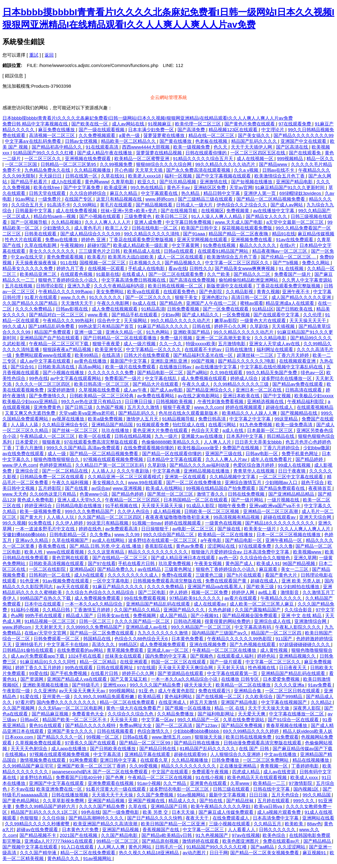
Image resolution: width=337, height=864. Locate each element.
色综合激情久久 (153, 731)
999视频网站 (122, 690)
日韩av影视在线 (72, 308)
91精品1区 (263, 308)
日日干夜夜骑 (292, 470)
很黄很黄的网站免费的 (228, 621)
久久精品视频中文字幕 (233, 476)
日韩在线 (202, 326)
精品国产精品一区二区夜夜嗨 (239, 233)
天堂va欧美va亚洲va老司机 (87, 413)
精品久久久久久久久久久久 (189, 765)
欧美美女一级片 (260, 528)
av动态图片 (195, 852)
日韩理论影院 (50, 285)
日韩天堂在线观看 (48, 193)
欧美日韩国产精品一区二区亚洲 (173, 823)
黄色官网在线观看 (71, 557)
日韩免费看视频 (183, 308)
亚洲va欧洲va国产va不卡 (275, 505)
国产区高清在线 (292, 146)
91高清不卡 (58, 204)
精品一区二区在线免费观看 (128, 702)
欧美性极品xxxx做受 (198, 447)
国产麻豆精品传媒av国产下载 (302, 748)
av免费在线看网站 (156, 395)
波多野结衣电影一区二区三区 (179, 789)
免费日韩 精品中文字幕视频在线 (35, 123)
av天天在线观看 (73, 586)
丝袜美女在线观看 (124, 656)
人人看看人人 (242, 829)
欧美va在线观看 (144, 291)
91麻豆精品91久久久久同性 (48, 661)
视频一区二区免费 (210, 592)
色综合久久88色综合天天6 (141, 638)
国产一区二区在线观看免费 (177, 274)
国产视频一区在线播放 (188, 708)
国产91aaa (194, 233)
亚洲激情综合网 (311, 621)
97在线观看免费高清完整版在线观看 (101, 441)
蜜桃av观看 (251, 303)
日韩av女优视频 (82, 141)
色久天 (220, 146)
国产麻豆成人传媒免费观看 (227, 812)
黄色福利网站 (178, 696)
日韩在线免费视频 (247, 494)
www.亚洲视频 (128, 488)
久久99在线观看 (227, 372)
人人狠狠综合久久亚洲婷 (236, 754)
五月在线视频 (19, 285)
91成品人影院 (201, 505)
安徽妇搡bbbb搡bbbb (24, 534)
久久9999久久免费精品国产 (95, 627)
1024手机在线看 (85, 656)
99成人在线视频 (295, 465)
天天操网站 (136, 320)
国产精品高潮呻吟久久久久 (97, 817)
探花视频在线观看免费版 (247, 227)
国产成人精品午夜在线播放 (105, 152)
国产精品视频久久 (184, 262)
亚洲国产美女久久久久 (70, 731)
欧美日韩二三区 (172, 216)
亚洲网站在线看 (318, 817)
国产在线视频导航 (180, 210)
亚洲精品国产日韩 (169, 806)
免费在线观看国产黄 (226, 580)
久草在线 (138, 806)
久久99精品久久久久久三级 (241, 384)
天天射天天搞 (231, 667)
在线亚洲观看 (134, 661)
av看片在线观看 (241, 598)
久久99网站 (85, 204)
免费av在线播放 (62, 239)
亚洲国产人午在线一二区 (212, 303)
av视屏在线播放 (68, 418)
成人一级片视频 (140, 343)
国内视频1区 (306, 789)
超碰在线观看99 (191, 754)
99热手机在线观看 (44, 615)
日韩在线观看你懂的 (206, 152)
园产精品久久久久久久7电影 (247, 361)
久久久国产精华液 (39, 852)
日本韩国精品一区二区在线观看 (196, 499)
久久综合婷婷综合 (88, 193)
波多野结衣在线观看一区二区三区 (163, 540)
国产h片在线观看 (245, 575)
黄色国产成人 (239, 563)
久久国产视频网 (19, 708)
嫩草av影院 (226, 320)
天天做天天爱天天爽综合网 (186, 667)
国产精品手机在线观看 (135, 314)
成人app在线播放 (69, 748)
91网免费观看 (84, 760)
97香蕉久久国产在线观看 (91, 742)
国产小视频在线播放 (64, 372)
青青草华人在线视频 (254, 470)
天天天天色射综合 (29, 748)
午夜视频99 (72, 245)
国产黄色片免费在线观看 (250, 123)
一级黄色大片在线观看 (263, 320)
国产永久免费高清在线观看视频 (198, 170)
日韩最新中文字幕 (34, 210)
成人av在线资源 (280, 771)
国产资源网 (32, 679)
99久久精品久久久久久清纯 (152, 233)
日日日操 (259, 794)
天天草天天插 (149, 170)
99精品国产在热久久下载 (46, 598)
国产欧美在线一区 (90, 123)
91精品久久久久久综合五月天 (203, 158)
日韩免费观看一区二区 (57, 638)
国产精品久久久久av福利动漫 (200, 465)
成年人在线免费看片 (272, 459)
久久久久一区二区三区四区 (43, 384)
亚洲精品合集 (248, 690)
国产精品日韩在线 (158, 748)
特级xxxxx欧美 (201, 343)
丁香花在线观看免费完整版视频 (141, 239)
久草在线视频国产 (71, 540)
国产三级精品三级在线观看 (206, 199)
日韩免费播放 (226, 760)
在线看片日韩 (105, 673)
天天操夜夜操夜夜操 (36, 262)
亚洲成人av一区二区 (168, 650)
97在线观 (146, 667)
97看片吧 (24, 702)
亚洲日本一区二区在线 (259, 389)
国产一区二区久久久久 (148, 297)
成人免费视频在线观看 (204, 378)
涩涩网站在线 (221, 546)
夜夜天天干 (198, 817)
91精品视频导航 (179, 418)
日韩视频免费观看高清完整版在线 (168, 580)
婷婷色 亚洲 (93, 239)
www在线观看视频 (66, 551)
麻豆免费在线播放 (57, 129)
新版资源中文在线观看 (229, 285)
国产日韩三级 (79, 407)
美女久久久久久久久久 (52, 251)
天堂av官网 (241, 187)
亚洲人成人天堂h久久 (79, 499)
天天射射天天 (49, 627)
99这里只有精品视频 (108, 522)
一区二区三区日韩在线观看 (293, 690)
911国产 (284, 638)
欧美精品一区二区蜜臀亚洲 (142, 158)
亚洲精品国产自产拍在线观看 (50, 337)
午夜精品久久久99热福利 (69, 320)
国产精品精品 (317, 841)
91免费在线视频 (220, 245)
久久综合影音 (299, 609)
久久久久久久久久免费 (111, 372)
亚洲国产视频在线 (147, 800)
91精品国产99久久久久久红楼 (44, 152)
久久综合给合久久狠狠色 (265, 557)
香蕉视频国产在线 (161, 829)
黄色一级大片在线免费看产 (134, 708)
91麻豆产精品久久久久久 (164, 326)
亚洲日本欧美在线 (242, 395)
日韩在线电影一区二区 (155, 227)
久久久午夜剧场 (133, 470)
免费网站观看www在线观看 (43, 355)
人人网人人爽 (111, 846)
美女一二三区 (295, 569)
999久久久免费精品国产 (90, 511)
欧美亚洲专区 (109, 349)
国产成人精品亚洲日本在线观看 (183, 557)
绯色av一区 (312, 372)
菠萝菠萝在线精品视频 (159, 152)
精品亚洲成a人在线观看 (290, 303)
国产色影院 (211, 291)
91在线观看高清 (103, 146)
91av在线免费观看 (295, 239)
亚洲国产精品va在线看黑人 (216, 586)
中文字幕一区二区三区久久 (274, 661)
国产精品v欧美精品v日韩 (167, 835)
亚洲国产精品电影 (295, 181)
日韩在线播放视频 (70, 794)
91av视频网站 (191, 794)
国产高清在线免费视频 (192, 280)
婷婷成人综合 (244, 378)
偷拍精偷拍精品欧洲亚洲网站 (249, 280)
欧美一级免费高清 (295, 424)
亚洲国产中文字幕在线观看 (57, 783)
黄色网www (97, 181)
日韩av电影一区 (262, 453)
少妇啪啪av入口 (282, 482)
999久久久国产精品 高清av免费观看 (84, 447)
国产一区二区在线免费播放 (194, 482)
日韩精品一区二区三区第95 (69, 164)
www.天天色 (14, 494)
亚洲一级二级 (88, 332)
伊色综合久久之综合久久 (242, 204)
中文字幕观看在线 (160, 193)
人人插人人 (102, 470)
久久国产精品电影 (120, 835)
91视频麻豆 (160, 123)
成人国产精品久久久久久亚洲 (301, 297)
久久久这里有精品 (106, 551)
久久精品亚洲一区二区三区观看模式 (125, 476)
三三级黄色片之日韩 (100, 251)
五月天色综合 (285, 794)
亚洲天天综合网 (315, 517)
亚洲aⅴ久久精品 (32, 540)
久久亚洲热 (45, 690)
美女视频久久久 (109, 482)
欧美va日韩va (268, 806)
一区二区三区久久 (43, 158)
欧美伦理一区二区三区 (198, 123)
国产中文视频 (277, 395)
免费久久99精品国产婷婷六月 (46, 806)
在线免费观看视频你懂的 (149, 447)
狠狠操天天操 (209, 736)
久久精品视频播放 (93, 170)
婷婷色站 (267, 656)
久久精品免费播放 (176, 713)
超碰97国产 (99, 245)
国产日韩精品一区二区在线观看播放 (120, 337)
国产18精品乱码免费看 (52, 326)
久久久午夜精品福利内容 (119, 285)
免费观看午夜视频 (211, 771)
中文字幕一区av (158, 719)
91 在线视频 (292, 268)
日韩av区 (30, 719)
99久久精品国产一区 (198, 719)
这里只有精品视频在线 (119, 199)
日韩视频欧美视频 (175, 401)
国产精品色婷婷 (128, 494)
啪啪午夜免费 (232, 505)
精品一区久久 (320, 158)
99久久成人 (14, 326)
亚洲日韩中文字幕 (119, 760)
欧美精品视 (150, 696)
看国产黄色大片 (281, 575)
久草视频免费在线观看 (38, 742)
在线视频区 (212, 210)
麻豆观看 (268, 569)
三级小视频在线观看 (230, 823)
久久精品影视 (240, 291)
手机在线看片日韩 (137, 563)
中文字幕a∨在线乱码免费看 (34, 141)
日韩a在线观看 (179, 251)
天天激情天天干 (77, 303)
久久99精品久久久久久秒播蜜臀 (38, 823)
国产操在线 (229, 528)
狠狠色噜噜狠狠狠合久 (57, 459)
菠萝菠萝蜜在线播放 (164, 135)
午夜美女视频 (208, 563)
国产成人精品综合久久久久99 (91, 233)
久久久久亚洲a (290, 684)
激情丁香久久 (211, 494)
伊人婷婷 (179, 592)
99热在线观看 (79, 667)
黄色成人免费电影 (36, 499)
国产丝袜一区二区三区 (75, 430)
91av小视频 (149, 783)
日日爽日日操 (139, 401)
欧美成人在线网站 (165, 488)
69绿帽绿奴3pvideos (300, 193)
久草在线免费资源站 (244, 719)
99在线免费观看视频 (145, 598)
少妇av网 (170, 314)
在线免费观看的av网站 (80, 650)
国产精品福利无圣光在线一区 (203, 355)
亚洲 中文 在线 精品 (302, 615)
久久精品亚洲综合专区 (65, 424)
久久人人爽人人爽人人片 (306, 528)
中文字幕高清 (107, 754)
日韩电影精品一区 (68, 534)
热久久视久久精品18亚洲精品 (149, 852)
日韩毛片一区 (169, 846)
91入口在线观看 (78, 846)
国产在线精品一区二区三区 (120, 557)
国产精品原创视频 (161, 841)
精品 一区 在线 (230, 708)
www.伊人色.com (19, 465)
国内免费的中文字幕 (166, 656)
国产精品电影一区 (244, 540)
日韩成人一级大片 (195, 204)
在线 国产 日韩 (254, 748)
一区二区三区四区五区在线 (258, 152)
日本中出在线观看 (43, 603)
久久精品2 (322, 702)
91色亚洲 (30, 580)
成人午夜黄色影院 (177, 690)
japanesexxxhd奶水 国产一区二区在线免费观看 (100, 771)
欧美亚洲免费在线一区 (59, 789)
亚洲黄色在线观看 (209, 783)
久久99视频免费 (117, 164)
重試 (33, 55)
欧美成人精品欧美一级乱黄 (141, 245)
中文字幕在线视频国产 (284, 702)
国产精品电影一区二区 (160, 372)
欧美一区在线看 (95, 436)
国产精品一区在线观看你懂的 (172, 453)
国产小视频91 (205, 615)
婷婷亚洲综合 (38, 505)
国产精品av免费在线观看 (298, 384)
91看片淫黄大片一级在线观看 (116, 789)
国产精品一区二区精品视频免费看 (271, 199)
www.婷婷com (160, 199)
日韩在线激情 (239, 349)
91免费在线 (40, 522)
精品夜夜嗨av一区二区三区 (280, 251)
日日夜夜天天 (293, 667)
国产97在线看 (102, 563)
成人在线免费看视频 (77, 210)
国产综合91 (23, 366)
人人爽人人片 (218, 441)
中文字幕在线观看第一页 (233, 673)
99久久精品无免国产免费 (272, 372)
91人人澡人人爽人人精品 (217, 216)
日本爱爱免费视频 (282, 679)
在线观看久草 (154, 760)
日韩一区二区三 (95, 621)
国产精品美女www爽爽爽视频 (245, 268)
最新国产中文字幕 (129, 361)
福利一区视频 (178, 175)
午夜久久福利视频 (71, 482)
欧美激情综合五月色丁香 (280, 175)
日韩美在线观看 (41, 233)
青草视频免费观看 (126, 650)
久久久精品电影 (271, 337)
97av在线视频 (246, 835)
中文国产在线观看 (170, 771)
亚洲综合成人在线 (273, 621)
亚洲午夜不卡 (296, 291)
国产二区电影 (152, 592)
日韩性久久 (200, 268)
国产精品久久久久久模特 (91, 725)
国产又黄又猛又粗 (129, 679)
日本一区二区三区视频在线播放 (289, 534)
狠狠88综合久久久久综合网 (164, 164)
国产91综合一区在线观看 (294, 719)
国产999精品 (289, 696)
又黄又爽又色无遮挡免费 (30, 413)
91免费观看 (287, 736)
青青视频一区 (274, 765)
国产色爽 (115, 777)
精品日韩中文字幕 (222, 193)
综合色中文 (109, 320)
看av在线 (177, 268)
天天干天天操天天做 (269, 708)
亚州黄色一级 (56, 696)
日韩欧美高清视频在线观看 (57, 563)
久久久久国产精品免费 (102, 806)
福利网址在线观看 (275, 349)
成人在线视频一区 (255, 158)
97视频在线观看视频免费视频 (114, 459)
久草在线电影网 (41, 245)
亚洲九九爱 (79, 285)
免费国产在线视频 (241, 447)
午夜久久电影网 (113, 303)
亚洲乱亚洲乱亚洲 (169, 361)
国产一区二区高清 (174, 725)
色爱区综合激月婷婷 (254, 465)
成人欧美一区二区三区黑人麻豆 (262, 603)
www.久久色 (74, 297)
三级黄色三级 (209, 575)
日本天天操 (184, 812)
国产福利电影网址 (216, 713)
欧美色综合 (275, 835)
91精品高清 (153, 308)
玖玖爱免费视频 (175, 563)
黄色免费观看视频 (65, 256)
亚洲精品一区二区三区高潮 (271, 511)
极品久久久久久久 (258, 245)
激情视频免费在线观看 (43, 760)
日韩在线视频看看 (116, 731)
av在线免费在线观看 (23, 453)
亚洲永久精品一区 (124, 332)
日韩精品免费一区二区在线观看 (52, 476)
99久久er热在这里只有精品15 (91, 401)
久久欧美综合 (259, 696)
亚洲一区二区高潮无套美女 (224, 337)
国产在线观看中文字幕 (276, 314)
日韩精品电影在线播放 (79, 505)
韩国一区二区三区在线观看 (179, 661)
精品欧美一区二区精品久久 (129, 141)
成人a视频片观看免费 (279, 812)
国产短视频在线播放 (252, 181)
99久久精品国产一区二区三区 (201, 627)
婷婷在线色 (91, 528)
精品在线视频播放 (311, 760)
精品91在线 (284, 233)
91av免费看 (320, 684)
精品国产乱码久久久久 (254, 141)
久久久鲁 (284, 546)
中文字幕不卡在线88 (68, 644)
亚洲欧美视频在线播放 (46, 684)
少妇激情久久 (57, 227)
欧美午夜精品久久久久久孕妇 (221, 806)
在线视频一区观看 (107, 268)
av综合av (100, 488)
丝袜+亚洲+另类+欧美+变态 (129, 210)
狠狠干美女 (187, 297)
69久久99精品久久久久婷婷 (251, 731)
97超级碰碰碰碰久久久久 (305, 644)
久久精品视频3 (67, 222)
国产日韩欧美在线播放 (113, 748)
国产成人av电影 (167, 389)
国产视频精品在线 (299, 413)
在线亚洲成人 (173, 702)
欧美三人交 (117, 227)
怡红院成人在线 (189, 424)
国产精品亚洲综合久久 (209, 389)
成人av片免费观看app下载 (38, 656)
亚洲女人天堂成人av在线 (275, 343)
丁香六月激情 (29, 447)
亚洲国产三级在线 (224, 453)
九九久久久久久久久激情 (163, 632)
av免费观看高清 (122, 528)
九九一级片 (167, 436)
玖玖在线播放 (116, 430)
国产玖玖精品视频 (178, 181)
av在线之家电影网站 (199, 395)
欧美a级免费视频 (106, 418)
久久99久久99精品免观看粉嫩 (104, 696)
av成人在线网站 (109, 540)
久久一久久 (171, 343)
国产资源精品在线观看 (181, 673)
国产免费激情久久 (48, 395)
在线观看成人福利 (236, 656)
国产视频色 (202, 656)
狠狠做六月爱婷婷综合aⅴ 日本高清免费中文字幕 (241, 551)
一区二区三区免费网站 (266, 760)
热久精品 (191, 193)
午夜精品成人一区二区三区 (48, 436)
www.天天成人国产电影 (239, 222)
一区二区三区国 (21, 164)
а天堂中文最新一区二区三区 (295, 222)
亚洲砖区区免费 (210, 187)
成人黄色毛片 (88, 227)
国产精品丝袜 (240, 800)
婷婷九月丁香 (70, 268)
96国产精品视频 (299, 563)
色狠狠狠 (29, 817)
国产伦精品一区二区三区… (289, 256)
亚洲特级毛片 (29, 644)
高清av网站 (90, 366)
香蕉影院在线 (159, 546)
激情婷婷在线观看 (201, 841)
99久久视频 (14, 522)
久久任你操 (54, 817)
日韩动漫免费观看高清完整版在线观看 (263, 742)
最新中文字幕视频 (228, 794)
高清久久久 (104, 644)
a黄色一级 (130, 135)
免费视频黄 (238, 210)
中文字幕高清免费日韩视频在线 (134, 280)
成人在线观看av (210, 603)
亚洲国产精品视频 (107, 800)
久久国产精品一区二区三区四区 (110, 517)
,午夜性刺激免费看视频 (220, 401)
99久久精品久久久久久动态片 (225, 164)
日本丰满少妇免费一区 (151, 129)
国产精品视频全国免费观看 (250, 615)
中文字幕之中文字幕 (250, 418)
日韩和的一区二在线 (50, 575)
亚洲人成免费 (148, 222)
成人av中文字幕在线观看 (46, 361)
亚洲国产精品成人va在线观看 (77, 679)
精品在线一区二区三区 (211, 135)
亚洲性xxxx (115, 684)
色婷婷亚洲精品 (56, 465)
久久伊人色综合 (134, 511)
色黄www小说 (94, 494)
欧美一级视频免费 (192, 146)
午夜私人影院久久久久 (298, 627)
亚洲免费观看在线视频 (111, 783)
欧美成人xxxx (304, 777)
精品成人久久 (182, 800)
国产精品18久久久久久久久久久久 (280, 522)
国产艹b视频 (286, 262)
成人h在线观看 (67, 181)
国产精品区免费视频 (242, 725)
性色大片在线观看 (24, 239)
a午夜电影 (211, 540)
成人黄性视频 (274, 650)
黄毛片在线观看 (116, 204)
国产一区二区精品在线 (65, 470)
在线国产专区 (79, 199)
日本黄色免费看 (188, 638)
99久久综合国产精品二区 (169, 534)
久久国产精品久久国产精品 (30, 303)
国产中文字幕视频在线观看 (224, 175)
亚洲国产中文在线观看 (304, 141)
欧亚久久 (147, 181)
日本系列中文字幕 (245, 436)
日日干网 (219, 852)
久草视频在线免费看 (100, 389)
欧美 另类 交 (156, 812)
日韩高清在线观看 (304, 389)
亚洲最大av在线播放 (202, 436)
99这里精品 (286, 418)
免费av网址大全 (136, 725)
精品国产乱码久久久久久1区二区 (45, 812)
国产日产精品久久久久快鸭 (155, 817)
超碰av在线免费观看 (37, 829)
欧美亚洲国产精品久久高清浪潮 (105, 823)
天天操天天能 (124, 719)
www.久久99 (127, 534)
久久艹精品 (175, 783)
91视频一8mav (147, 522)
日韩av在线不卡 (279, 170)
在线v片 (288, 245)
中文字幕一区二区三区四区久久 (237, 262)
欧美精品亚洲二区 (39, 274)
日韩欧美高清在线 (57, 366)
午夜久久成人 (196, 384)
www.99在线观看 (146, 482)
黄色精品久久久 (64, 858)
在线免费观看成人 (231, 817)
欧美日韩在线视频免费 (249, 736)
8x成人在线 (145, 303)
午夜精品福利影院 (306, 401)
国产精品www (274, 164)
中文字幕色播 (166, 470)
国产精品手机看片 (29, 181)
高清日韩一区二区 (250, 297)
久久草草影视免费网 (64, 800)
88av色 (314, 823)
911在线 (68, 262)
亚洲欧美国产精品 (192, 332)
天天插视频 (284, 326)
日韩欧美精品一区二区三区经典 (102, 395)
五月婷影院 (50, 488)
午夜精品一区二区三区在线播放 (224, 650)
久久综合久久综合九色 (131, 713)
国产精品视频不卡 (38, 835)
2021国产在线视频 (79, 835)
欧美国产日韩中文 (200, 227)
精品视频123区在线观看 (234, 129)
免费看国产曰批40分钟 (79, 777)
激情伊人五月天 (143, 418)
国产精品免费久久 (116, 569)
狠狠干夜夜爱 (106, 343)
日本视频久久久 (145, 262)
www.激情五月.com (172, 736)
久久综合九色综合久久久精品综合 (100, 592)
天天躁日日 (51, 175)
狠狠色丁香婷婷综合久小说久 (68, 280)
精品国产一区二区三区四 (277, 632)
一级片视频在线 (283, 499)
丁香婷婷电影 (305, 765)
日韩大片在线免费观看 (147, 355)
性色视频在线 (262, 667)
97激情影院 (301, 783)
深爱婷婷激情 (61, 389)
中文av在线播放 (281, 754)
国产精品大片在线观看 (156, 384)
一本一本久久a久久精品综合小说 (185, 679)
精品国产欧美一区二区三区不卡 (75, 719)
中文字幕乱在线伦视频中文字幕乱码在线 (282, 366)
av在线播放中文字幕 (274, 210)
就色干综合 (313, 482)
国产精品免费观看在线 (282, 488)
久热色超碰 (220, 609)
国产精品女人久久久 (267, 216)
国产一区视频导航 (29, 222)
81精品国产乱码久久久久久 (208, 748)
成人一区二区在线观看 (180, 256)
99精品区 (128, 644)
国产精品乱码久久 (137, 413)
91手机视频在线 (122, 505)
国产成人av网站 (287, 204)
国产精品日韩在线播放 (197, 742)
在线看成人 (134, 274)
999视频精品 (290, 158)
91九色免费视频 (256, 424)
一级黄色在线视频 (224, 522)
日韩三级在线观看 (232, 789)
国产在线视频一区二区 (219, 696)
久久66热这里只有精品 (53, 494)
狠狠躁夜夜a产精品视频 (67, 349)
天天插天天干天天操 (113, 794)
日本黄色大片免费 (81, 829)
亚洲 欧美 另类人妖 (301, 580)
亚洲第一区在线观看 (186, 476)
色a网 (16, 615)
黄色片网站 (140, 846)
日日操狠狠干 (155, 528)
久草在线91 (113, 175)
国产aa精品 (263, 846)
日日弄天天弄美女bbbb (259, 441)
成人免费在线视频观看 (115, 308)
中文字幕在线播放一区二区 (297, 713)
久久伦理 (313, 314)
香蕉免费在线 (52, 546)
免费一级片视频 (176, 337)
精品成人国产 (80, 615)
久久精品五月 (268, 823)
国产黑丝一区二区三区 (170, 494)
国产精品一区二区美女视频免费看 (265, 852)
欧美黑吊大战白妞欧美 (131, 256)
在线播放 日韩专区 (240, 679)
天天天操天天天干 (308, 320)
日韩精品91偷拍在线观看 (28, 650)
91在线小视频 (210, 777)
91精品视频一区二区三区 (50, 621)
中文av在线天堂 (27, 256)
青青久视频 (268, 291)
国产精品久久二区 (252, 274)
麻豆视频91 (315, 852)
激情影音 (290, 592)
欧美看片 (96, 256)
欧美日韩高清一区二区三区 (102, 384)
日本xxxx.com (19, 736)
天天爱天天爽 (252, 713)
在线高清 (111, 355)
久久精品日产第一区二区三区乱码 (110, 465)
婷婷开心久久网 (230, 326)
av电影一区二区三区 (193, 528)
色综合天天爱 (205, 430)
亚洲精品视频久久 (298, 656)
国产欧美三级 (260, 586)
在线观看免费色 (179, 291)
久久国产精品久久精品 (137, 609)
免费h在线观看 (177, 575)
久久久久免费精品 (34, 308)
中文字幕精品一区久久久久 (154, 349)
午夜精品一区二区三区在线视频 (160, 777)
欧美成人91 (268, 563)
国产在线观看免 (305, 152)
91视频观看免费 (153, 424)
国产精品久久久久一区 (60, 736)
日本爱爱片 (27, 441)
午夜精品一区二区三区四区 (133, 499)
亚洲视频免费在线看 (252, 239)
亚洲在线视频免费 (208, 644)
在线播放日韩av (176, 366)
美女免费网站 (110, 291)
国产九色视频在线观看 (253, 644)
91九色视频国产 (212, 835)
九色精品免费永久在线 (47, 170)
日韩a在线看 (136, 736)
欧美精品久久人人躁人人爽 (250, 413)
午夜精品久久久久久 (281, 598)
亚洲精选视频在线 (266, 401)
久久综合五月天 (28, 204)
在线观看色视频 (77, 274)
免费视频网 (145, 615)
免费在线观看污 (214, 690)
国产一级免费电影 (121, 812)
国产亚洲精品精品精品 (291, 494)
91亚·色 (147, 690)
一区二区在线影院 (48, 569)
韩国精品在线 (97, 638)
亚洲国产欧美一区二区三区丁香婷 (92, 765)
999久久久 (304, 800)
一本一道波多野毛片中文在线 (45, 528)
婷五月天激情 (204, 702)
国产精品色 (172, 303)
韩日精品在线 (281, 436)
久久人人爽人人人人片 (108, 222)
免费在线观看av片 (282, 841)
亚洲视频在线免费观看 (88, 158)
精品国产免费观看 (53, 332)
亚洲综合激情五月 (244, 482)
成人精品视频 (167, 511)
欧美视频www (308, 551)
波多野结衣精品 (36, 777)
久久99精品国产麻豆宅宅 (28, 765)
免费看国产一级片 (293, 274)
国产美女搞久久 (254, 135)
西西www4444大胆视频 (146, 146)
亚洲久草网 (305, 557)
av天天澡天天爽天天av (82, 690)
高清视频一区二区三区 (52, 135)
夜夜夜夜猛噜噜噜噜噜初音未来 (178, 517)
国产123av (207, 725)
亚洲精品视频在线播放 (207, 470)
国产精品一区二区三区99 (145, 742)
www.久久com (208, 407)
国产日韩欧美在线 (295, 308)
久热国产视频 (110, 407)
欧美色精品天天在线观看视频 (257, 777)
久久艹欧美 (219, 274)
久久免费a (101, 534)
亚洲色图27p (215, 297)
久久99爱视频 (144, 765)
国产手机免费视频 (69, 673)
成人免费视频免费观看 (97, 598)
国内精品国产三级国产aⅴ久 (220, 632)
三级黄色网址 (178, 569)
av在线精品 (150, 569)
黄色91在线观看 (46, 725)
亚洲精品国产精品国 (112, 424)
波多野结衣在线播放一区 (287, 378)
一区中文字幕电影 (112, 580)
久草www (240, 783)
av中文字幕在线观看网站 (76, 378)
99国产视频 (203, 361)
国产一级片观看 (226, 661)
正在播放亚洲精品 (238, 765)
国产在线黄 (77, 488)
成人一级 (57, 453)
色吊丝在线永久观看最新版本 (189, 413)
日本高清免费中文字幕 (276, 817)
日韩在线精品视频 (133, 436)
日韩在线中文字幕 (272, 789)
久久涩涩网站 (292, 846)
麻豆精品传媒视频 (316, 233)
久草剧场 (259, 326)
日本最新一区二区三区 (270, 430)
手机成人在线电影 (147, 268)
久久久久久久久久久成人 (133, 575)
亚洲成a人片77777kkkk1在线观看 (59, 841)
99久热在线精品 (147, 187)
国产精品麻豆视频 (51, 713)
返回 (49, 55)
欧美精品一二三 (269, 783)
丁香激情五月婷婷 (92, 609)
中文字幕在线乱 (161, 378)
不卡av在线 (22, 789)
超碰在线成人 (280, 407)
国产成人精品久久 (201, 314)
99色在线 (38, 378)
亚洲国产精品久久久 (184, 609)
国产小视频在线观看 (100, 216)
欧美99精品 (87, 355)
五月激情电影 (232, 343)
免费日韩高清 (212, 418)
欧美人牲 (34, 551)
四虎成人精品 (246, 771)
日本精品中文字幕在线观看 (175, 459)
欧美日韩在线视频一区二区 (176, 285)
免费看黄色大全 (88, 713)
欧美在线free (47, 187)
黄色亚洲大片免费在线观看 (161, 430)
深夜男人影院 (307, 708)
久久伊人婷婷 (70, 522)
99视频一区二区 (103, 736)
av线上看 (268, 592)
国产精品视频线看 (155, 204)
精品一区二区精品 (98, 661)
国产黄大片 (32, 517)
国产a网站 (197, 372)
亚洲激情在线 (214, 181)
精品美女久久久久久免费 (28, 268)
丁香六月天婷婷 (293, 355)
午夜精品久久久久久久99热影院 (240, 638)
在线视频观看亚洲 (298, 361)
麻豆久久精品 (124, 193)
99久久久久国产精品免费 (156, 684)
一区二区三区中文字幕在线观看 (291, 476)
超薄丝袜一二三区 (255, 355)
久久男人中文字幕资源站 (307, 280)
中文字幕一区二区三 (204, 829)
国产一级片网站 (247, 499)
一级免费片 (50, 199)
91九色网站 (158, 332)
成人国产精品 (174, 615)
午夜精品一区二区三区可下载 (59, 343)
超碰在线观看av (280, 517)
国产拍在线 (211, 800)
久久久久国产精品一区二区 (143, 621)
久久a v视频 (247, 170)
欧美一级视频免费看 (41, 511)
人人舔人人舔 (25, 424)
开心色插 (123, 170)
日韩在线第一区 (82, 175)
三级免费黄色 (138, 216)
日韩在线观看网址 (115, 667)
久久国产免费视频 (155, 794)
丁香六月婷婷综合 (282, 447)
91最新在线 (108, 274)
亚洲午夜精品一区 (284, 540)
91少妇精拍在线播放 (299, 586)
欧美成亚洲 (116, 187)
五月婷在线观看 (274, 800)
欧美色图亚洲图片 (241, 841)
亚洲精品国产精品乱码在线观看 (158, 603)
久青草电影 (123, 181)
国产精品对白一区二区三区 (57, 314)
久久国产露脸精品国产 (258, 609)
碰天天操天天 (198, 684)
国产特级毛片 (86, 684)
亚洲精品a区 (82, 569)
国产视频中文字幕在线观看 (30, 846)
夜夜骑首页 (320, 488)
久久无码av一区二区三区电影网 (71, 708)
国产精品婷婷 (310, 459)
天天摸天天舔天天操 (163, 505)
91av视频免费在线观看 (66, 580)
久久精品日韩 (56, 609)
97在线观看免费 (295, 123)
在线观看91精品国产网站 (224, 251)
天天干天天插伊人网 (252, 146)
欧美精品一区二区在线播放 (226, 534)
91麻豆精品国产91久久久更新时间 (290, 187)
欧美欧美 (294, 823)
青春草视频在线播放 (287, 725)
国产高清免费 (191, 129)
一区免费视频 (236, 314)
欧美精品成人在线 (142, 251)
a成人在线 (233, 430)
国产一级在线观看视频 (102, 129)
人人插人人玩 (61, 517)
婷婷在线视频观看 (244, 407)
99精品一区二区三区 (117, 841)
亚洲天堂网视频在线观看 (202, 239)
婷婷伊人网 (243, 592)
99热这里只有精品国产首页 (106, 326)
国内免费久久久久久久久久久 (67, 702)
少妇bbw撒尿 (316, 447)
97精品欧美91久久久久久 (195, 598)
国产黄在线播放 (176, 141)
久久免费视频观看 (98, 135)
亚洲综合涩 (27, 470)
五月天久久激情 (143, 407)
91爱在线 (30, 696)
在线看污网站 (222, 424)
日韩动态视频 (188, 621)
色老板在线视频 (211, 141)
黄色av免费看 (190, 546)
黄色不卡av (179, 187)
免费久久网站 (316, 262)
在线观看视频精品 (315, 407)
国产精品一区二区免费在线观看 (102, 632)
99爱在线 (38, 673)
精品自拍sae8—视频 (55, 216)
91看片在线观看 (41, 297)
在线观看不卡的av (204, 349)
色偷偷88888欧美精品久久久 (171, 441)
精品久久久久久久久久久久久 (158, 551)
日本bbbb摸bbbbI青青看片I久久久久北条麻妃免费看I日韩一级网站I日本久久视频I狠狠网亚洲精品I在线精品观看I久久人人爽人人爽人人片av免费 (147, 118)
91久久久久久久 (106, 297)
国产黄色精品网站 (21, 800)
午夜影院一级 (16, 690)
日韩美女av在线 (114, 615)
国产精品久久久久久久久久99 (304, 135)
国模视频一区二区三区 (103, 262)
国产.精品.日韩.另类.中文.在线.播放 (106, 546)
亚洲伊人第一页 (260, 193)
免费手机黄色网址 (300, 453)
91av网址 (25, 199)
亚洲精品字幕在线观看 (147, 754)
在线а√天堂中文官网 (45, 632)
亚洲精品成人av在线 (147, 627)
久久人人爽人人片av (227, 459)
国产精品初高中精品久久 (57, 146)
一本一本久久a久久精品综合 (94, 603)
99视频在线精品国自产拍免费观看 (221, 488)
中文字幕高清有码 (253, 627)
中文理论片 (273, 129)
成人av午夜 (136, 389)
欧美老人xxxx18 (145, 175)
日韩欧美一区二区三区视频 (212, 511)
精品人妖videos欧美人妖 (307, 731)
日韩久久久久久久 (278, 829)
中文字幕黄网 (186, 245)
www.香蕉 (98, 314)
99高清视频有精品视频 (237, 517)
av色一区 (228, 557)
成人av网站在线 (128, 123)
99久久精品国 (317, 794)
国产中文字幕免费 (82, 187)
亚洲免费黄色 (48, 407)
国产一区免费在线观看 (226, 308)
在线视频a (16, 754)
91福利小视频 (25, 609)
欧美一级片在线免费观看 (131, 366)
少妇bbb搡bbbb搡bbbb (196, 731)
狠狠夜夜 (52, 441)
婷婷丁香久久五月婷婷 (38, 667)
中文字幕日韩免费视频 (189, 222)
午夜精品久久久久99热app (66, 291)
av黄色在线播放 (91, 361)
